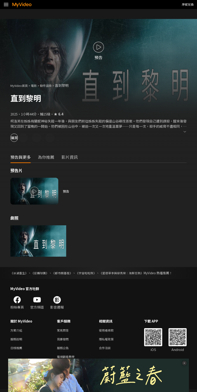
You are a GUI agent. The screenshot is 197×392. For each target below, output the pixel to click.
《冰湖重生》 (19, 273)
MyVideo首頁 (20, 85)
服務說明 (17, 340)
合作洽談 (108, 349)
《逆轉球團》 (42, 273)
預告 (66, 191)
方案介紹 (17, 330)
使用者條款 (110, 330)
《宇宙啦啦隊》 (91, 273)
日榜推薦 (17, 349)
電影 (37, 85)
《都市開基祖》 (66, 273)
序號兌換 (188, 4)
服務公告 (63, 349)
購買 (19, 137)
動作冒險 (51, 85)
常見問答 (63, 330)
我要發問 (63, 340)
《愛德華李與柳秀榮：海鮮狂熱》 (129, 273)
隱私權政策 (110, 340)
